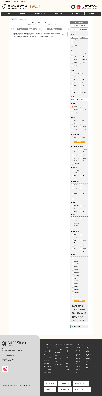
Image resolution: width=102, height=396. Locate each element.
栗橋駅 (78, 351)
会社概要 (91, 14)
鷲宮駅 (87, 368)
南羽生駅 (88, 358)
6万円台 (67, 357)
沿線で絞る (83, 25)
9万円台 (67, 366)
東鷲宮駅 (78, 362)
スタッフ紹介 (76, 14)
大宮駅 (78, 358)
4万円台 (67, 351)
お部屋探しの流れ (39, 14)
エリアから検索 (78, 309)
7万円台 (67, 360)
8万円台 (67, 363)
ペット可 (57, 355)
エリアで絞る (75, 25)
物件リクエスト (78, 317)
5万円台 (67, 354)
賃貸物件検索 (77, 306)
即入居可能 (58, 358)
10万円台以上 (68, 369)
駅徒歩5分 (57, 352)
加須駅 (87, 348)
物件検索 (22, 14)
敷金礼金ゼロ (58, 365)
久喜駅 (78, 348)
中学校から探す (83, 29)
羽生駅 (78, 372)
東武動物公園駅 (88, 354)
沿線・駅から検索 (79, 313)
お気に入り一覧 (78, 320)
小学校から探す (75, 29)
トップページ (47, 348)
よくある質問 (58, 14)
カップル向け (58, 349)
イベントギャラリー (49, 357)
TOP (9, 14)
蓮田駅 (78, 369)
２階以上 (57, 361)
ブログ (46, 354)
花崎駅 (87, 351)
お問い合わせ (47, 372)
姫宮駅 (87, 361)
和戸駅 (87, 365)
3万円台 (67, 348)
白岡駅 (78, 366)
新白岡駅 (78, 354)
